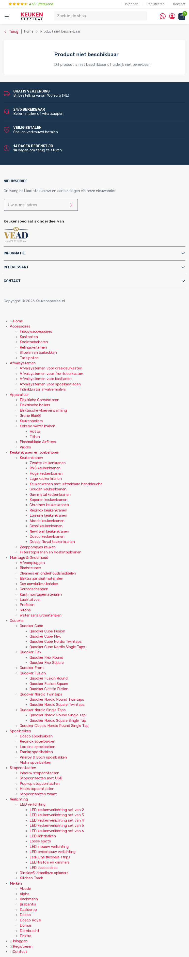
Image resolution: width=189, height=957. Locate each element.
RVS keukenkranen (45, 468)
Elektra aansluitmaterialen (41, 578)
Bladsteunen (30, 568)
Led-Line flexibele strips (50, 857)
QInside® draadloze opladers (44, 873)
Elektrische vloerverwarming (43, 410)
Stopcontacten (23, 768)
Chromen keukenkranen (49, 505)
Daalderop (28, 909)
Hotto (35, 431)
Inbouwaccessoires (36, 331)
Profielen (27, 605)
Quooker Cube (31, 626)
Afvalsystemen (23, 363)
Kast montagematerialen (41, 594)
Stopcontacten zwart (38, 794)
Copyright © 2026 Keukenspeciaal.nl (34, 301)
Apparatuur (19, 395)
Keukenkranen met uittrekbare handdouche (66, 484)
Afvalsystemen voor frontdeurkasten (51, 373)
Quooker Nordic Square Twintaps (57, 704)
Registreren (156, 4)
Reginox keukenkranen (48, 510)
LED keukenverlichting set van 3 (57, 815)
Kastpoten (29, 337)
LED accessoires (44, 867)
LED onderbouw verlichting (53, 852)
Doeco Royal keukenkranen (52, 541)
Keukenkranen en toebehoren (34, 452)
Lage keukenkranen (46, 478)
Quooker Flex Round (46, 657)
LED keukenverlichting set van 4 (57, 820)
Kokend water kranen (37, 426)
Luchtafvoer (30, 599)
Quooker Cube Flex (45, 636)
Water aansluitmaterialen (41, 615)
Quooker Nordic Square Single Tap (58, 720)
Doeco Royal (30, 920)
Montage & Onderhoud (29, 557)
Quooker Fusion (33, 673)
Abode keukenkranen (47, 521)
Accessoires (20, 326)
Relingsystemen (33, 347)
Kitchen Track (31, 878)
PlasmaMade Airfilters (38, 442)
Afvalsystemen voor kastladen (46, 379)
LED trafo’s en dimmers (50, 862)
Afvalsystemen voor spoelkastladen (50, 384)
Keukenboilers (31, 421)
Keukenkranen (31, 458)
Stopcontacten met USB (41, 778)
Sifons (25, 610)
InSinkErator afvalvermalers (43, 389)
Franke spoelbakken (36, 752)
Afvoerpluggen (32, 563)
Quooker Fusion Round (49, 678)
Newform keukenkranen (49, 531)
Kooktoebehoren (34, 342)
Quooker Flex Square (47, 662)
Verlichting (19, 799)
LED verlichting (33, 804)
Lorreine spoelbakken (37, 747)
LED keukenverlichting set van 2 (57, 810)
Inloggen (131, 4)
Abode (25, 888)
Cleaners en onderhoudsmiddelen (48, 573)
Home (16, 321)
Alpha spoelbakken (35, 762)
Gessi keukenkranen (46, 526)
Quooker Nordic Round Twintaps (57, 699)
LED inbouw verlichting (49, 846)
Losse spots (40, 841)
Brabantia (28, 904)
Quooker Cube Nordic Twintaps (56, 641)
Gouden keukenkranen (48, 489)
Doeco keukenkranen (47, 536)
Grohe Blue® (30, 415)
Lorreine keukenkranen (48, 515)
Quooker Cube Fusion (47, 631)
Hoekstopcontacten (37, 789)
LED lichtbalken (43, 836)
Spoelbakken (20, 731)
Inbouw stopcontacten (39, 773)
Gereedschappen (34, 589)
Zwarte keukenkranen (48, 463)
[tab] (94, 253)
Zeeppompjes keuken (38, 547)
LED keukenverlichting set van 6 (57, 831)
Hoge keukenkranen (46, 473)
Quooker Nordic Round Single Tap (58, 715)
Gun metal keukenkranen (50, 494)
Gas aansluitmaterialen (39, 584)
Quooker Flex (30, 652)
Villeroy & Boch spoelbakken (43, 757)
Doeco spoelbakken (36, 736)
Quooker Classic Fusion (49, 689)
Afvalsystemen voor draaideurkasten (51, 368)
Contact (179, 4)
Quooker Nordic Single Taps (43, 710)
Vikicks (25, 447)
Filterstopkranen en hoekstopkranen (50, 552)
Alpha (24, 894)
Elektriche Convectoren (39, 400)
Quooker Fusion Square (49, 684)
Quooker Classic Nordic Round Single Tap (54, 725)
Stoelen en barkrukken (38, 352)
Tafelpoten (29, 358)
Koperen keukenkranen (48, 500)
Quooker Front (32, 668)
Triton (35, 436)
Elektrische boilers (35, 405)
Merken (16, 883)
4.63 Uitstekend (31, 4)
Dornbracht (29, 931)
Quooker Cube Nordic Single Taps (57, 647)
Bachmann (29, 899)
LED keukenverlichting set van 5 (57, 825)
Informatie (14, 253)
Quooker (17, 620)
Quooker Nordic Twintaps (41, 694)
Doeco (25, 915)
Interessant (16, 267)
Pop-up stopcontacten (40, 783)
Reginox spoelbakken (37, 741)
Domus (26, 925)
